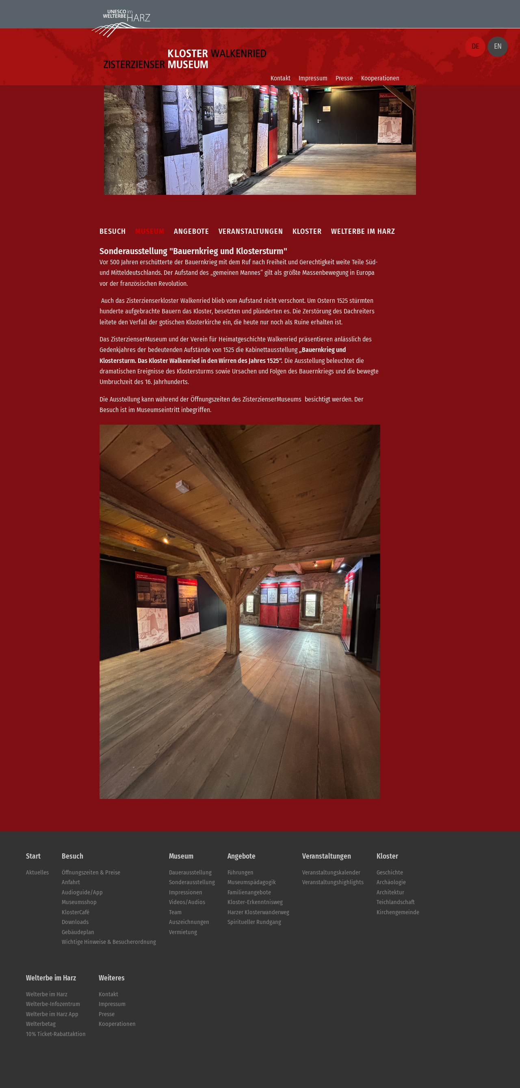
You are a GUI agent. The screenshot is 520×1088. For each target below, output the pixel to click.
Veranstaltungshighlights (333, 882)
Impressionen (185, 892)
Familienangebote (249, 892)
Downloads (75, 922)
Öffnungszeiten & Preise (91, 872)
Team (175, 912)
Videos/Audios (187, 902)
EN (498, 46)
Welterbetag (41, 1024)
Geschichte (390, 872)
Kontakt (280, 78)
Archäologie (391, 882)
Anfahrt (71, 882)
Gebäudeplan (78, 932)
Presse (344, 78)
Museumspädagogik (252, 882)
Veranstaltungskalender (331, 872)
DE (475, 46)
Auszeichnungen (189, 922)
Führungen (241, 872)
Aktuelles (37, 872)
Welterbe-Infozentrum (53, 1004)
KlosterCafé (75, 912)
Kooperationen (380, 78)
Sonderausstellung (192, 882)
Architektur (390, 892)
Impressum (313, 78)
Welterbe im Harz (46, 994)
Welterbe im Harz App (52, 1014)
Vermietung (183, 932)
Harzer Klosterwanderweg (258, 912)
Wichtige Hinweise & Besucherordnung (109, 942)
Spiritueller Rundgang (254, 922)
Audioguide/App (82, 892)
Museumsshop (79, 902)
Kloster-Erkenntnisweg (255, 902)
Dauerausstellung (190, 872)
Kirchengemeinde (398, 912)
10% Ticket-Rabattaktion (56, 1034)
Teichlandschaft (396, 902)
